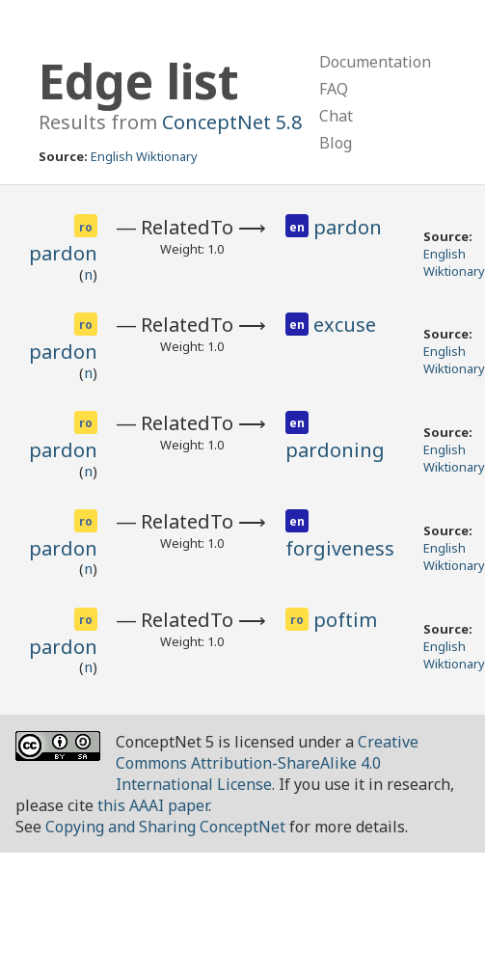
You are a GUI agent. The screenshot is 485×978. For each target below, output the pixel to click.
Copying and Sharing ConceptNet (165, 826)
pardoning (335, 450)
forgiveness (339, 548)
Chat (336, 115)
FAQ (333, 88)
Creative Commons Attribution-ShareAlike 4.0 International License (267, 763)
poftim (345, 620)
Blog (335, 142)
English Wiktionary (144, 156)
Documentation (375, 61)
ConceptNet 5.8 (232, 122)
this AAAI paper (152, 805)
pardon (63, 253)
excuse (344, 325)
